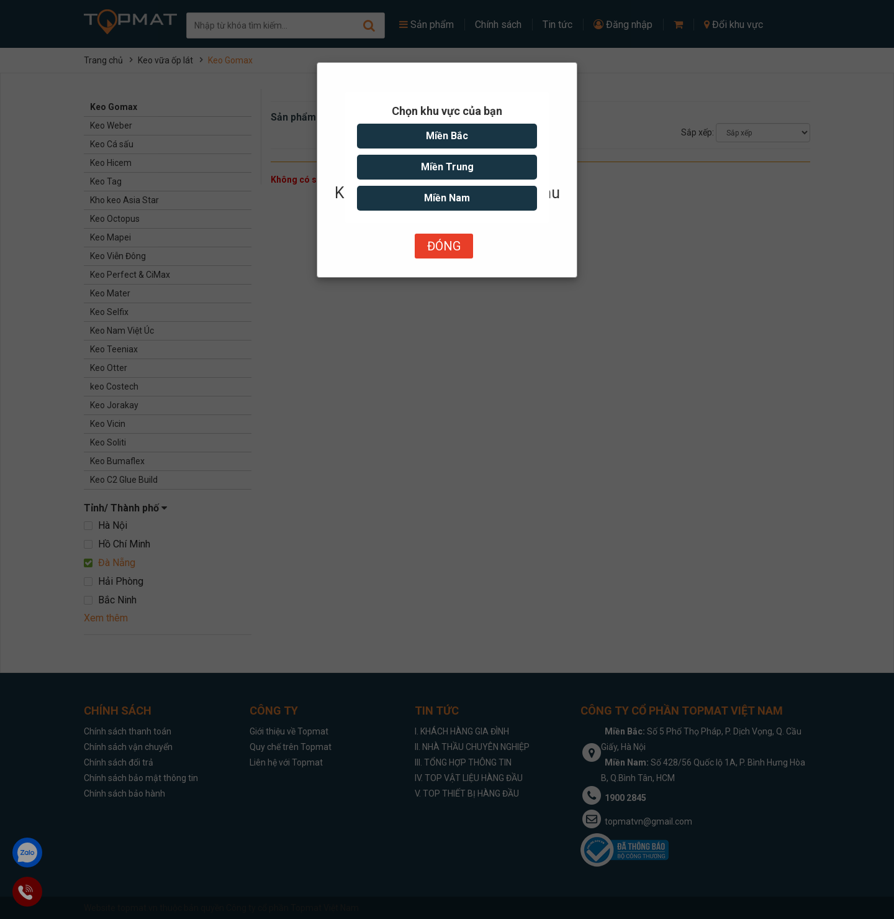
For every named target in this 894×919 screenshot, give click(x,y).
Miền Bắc (447, 136)
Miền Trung (447, 167)
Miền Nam (447, 198)
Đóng (444, 246)
